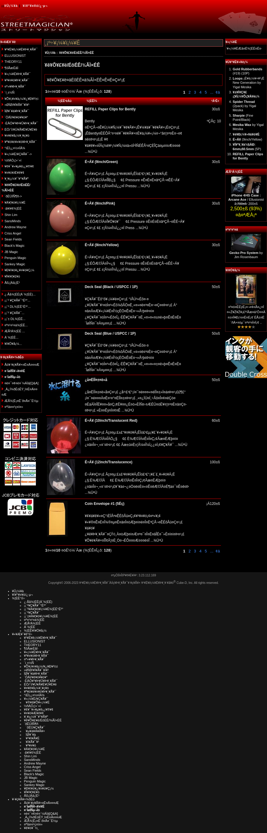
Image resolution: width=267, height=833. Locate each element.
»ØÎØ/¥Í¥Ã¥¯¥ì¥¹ (16, 104)
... (211, 92)
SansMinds (12, 221)
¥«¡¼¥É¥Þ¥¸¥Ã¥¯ (17, 74)
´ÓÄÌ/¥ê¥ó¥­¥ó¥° (16, 117)
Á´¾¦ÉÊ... (11, 337)
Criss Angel (12, 233)
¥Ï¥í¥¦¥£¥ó (12, 276)
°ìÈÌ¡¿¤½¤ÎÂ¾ (14, 148)
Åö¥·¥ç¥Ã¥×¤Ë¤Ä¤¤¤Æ (21, 364)
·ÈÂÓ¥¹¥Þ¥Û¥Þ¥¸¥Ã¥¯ (21, 123)
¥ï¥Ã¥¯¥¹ (31, 742)
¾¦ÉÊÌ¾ (91, 101)
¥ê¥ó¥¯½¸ (31, 828)
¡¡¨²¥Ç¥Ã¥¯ (32, 612)
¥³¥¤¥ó (30, 745)
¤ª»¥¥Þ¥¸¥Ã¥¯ (15, 86)
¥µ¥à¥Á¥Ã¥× (34, 731)
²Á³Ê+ (215, 101)
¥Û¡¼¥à (11, 5)
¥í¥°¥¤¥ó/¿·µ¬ (35, 5)
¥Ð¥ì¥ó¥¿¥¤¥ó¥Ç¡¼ (19, 270)
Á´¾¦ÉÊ (29, 627)
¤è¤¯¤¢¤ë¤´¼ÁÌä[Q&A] (21, 383)
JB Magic (11, 252)
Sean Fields (13, 239)
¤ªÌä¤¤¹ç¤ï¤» (13, 407)
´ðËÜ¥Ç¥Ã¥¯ (34, 727)
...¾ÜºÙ (91, 152)
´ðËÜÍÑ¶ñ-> (13, 196)
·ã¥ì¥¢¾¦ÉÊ (13, 208)
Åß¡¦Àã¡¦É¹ (12, 282)
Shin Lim (10, 215)
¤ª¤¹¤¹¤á (231, 229)
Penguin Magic (15, 258)
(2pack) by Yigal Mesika (244, 106)
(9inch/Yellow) (247, 139)
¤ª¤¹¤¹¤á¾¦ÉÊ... (16, 325)
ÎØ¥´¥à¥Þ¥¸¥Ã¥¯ (16, 111)
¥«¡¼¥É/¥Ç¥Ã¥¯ (36, 698)
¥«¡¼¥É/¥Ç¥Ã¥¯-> (18, 154)
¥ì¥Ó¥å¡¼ (232, 270)
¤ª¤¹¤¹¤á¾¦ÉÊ (34, 620)
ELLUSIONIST (15, 55)
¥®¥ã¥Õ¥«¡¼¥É (37, 702)
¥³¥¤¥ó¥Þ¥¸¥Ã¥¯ (16, 80)
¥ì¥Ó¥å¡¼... (13, 343)
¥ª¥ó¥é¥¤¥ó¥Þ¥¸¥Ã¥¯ (20, 142)
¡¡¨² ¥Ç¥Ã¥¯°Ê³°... (17, 300)
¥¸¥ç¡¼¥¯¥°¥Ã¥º (16, 178)
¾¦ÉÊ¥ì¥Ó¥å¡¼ (35, 630)
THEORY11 (13, 61)
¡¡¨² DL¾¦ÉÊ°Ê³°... (17, 306)
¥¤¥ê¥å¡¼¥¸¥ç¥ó (16, 135)
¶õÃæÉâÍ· (11, 68)
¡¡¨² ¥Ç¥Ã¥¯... (14, 313)
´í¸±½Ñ (9, 92)
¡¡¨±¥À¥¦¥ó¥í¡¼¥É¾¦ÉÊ (41, 616)
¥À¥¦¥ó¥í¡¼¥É (14, 202)
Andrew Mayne (15, 227)
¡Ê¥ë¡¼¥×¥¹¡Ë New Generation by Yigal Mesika (248, 83)
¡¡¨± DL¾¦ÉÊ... (14, 319)
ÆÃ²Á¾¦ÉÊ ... (14, 331)
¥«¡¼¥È (231, 42)
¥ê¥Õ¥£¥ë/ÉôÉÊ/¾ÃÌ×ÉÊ (76, 52)
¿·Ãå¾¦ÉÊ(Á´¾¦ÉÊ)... (20, 294)
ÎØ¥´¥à (30, 734)
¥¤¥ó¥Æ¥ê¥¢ (14, 172)
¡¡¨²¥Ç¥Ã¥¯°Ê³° (35, 605)
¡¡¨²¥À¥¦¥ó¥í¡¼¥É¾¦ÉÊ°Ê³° (43, 609)
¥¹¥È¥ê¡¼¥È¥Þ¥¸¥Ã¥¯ (21, 49)
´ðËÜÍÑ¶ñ (31, 724)
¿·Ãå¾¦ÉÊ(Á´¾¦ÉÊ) (38, 602)
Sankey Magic (14, 264)
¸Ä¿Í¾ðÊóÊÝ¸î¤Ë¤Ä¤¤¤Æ (43, 817)
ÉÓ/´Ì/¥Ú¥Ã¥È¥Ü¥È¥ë (20, 129)
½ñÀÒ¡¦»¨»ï (13, 160)
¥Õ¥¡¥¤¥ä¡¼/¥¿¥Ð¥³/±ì (21, 98)
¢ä (218, 92)
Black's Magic (14, 245)
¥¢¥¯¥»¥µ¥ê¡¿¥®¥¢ (19, 166)
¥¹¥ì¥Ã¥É (31, 738)
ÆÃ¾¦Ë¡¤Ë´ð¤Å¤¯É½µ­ (21, 401)
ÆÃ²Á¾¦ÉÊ (233, 171)
